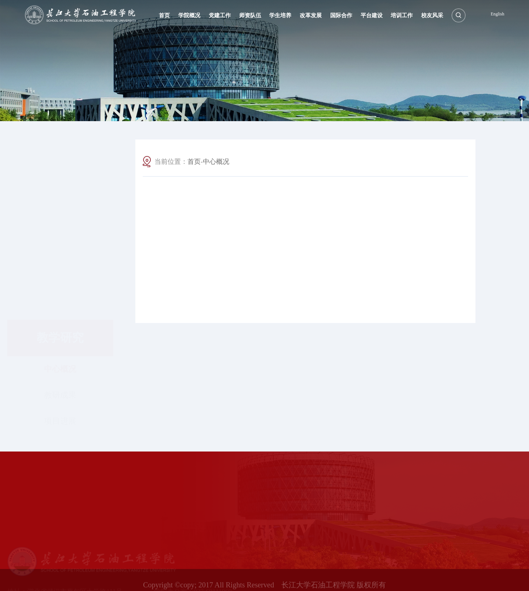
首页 (194, 164)
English (497, 14)
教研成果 (60, 228)
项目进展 (60, 255)
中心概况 (60, 202)
